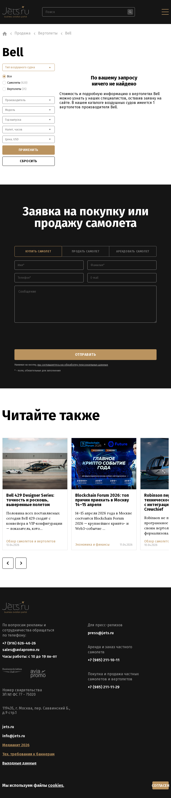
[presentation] (49, 335)
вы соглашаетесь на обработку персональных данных (68, 361)
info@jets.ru (13, 735)
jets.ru (8, 726)
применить (28, 150)
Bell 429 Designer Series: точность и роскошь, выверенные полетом (30, 497)
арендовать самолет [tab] (132, 250)
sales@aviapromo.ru (20, 648)
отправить (85, 352)
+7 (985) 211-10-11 (104, 656)
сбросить (28, 161)
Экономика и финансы (92, 541)
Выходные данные (19, 762)
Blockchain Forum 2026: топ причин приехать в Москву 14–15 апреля (102, 497)
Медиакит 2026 (16, 744)
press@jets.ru (101, 629)
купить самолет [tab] (38, 250)
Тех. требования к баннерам (28, 753)
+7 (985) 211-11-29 (104, 683)
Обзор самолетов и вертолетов (30, 538)
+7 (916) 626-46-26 (19, 639)
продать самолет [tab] (85, 250)
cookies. (56, 784)
